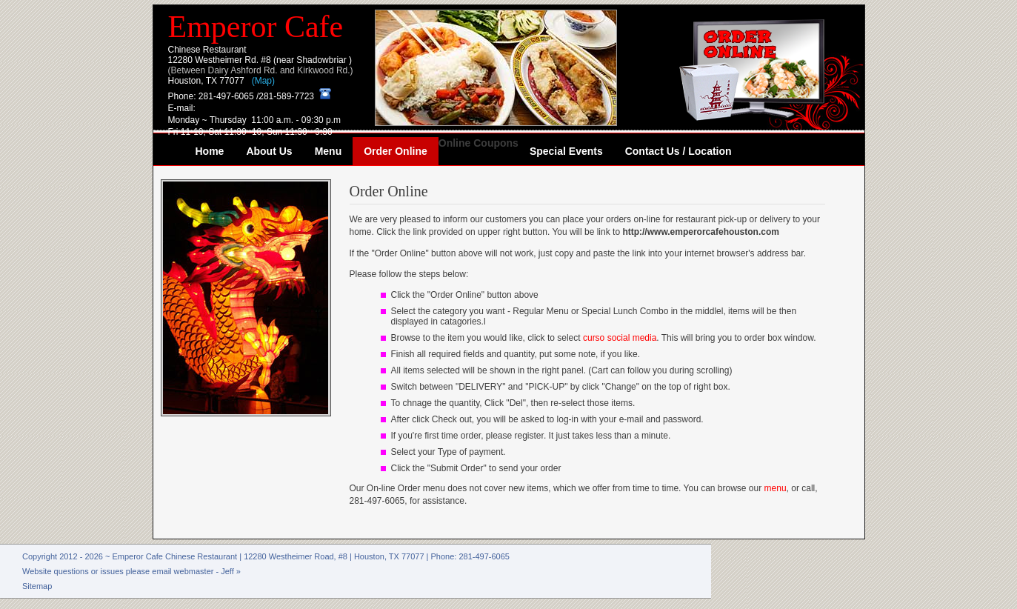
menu (775, 488)
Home (210, 151)
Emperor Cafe (256, 27)
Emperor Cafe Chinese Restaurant (175, 556)
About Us (269, 151)
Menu (328, 151)
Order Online (395, 151)
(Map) (263, 81)
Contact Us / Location (678, 151)
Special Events (566, 151)
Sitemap (37, 586)
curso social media (619, 338)
